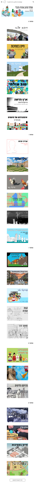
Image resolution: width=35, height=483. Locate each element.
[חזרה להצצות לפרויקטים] (17, 480)
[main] (17, 21)
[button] (1, 2)
